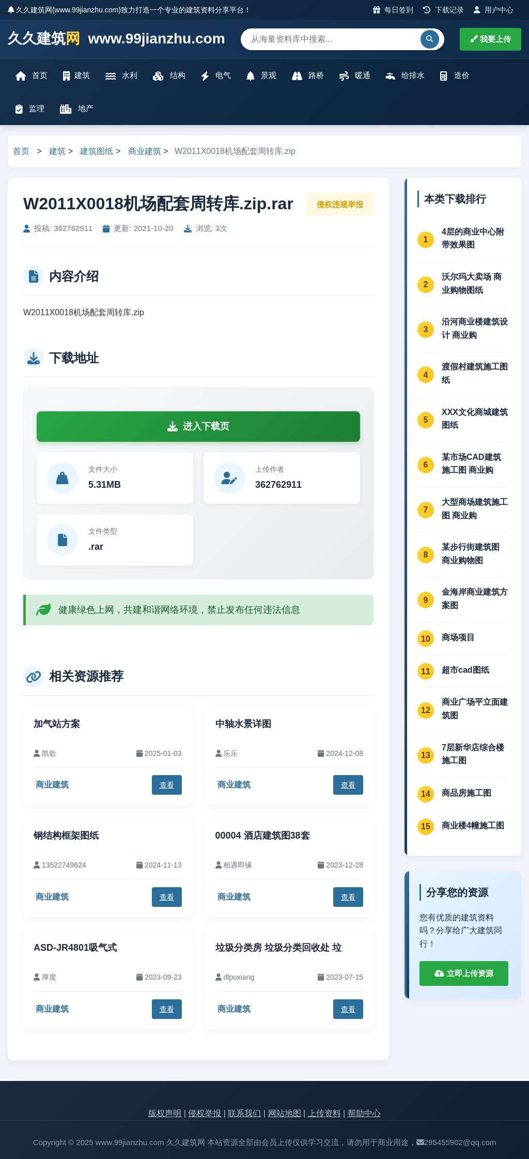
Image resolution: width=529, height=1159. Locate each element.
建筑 (76, 76)
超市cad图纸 (465, 670)
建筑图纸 (96, 151)
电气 (216, 76)
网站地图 (284, 1113)
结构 (169, 76)
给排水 (405, 76)
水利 (121, 76)
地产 (77, 109)
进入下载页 (198, 426)
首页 (31, 76)
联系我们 (244, 1113)
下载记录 (443, 10)
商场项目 (458, 637)
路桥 (308, 76)
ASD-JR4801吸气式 (75, 947)
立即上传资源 (463, 973)
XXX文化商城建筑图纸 (475, 419)
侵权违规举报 (340, 204)
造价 (454, 76)
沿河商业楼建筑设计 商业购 (475, 328)
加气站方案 (57, 724)
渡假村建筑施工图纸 (475, 373)
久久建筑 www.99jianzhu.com (116, 39)
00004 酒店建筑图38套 (262, 835)
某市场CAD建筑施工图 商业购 (471, 464)
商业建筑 (144, 151)
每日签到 (393, 10)
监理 (29, 109)
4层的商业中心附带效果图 (473, 238)
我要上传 (490, 39)
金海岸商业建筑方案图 (475, 599)
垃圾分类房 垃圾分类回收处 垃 (278, 947)
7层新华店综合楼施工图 (473, 754)
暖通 (354, 76)
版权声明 (164, 1113)
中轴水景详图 (243, 724)
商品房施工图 (466, 793)
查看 (167, 785)
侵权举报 (204, 1113)
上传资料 (324, 1113)
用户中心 (494, 10)
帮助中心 (364, 1113)
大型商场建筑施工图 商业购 (475, 509)
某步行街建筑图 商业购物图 (471, 554)
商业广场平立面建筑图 (475, 709)
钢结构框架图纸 (66, 835)
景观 (261, 76)
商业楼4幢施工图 (473, 825)
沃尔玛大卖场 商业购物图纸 (472, 283)
